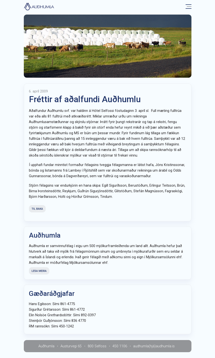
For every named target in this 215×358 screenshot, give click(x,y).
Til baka (37, 208)
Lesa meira (39, 271)
